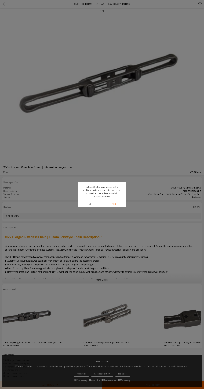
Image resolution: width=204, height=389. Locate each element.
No (90, 204)
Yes (114, 204)
